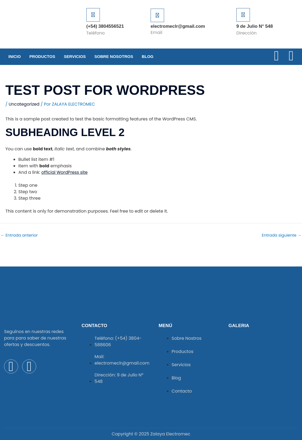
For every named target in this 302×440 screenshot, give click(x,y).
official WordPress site (64, 172)
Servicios (75, 56)
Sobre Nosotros (113, 56)
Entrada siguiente (281, 235)
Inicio (14, 56)
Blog (147, 56)
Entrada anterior (20, 235)
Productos (42, 56)
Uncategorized (24, 104)
